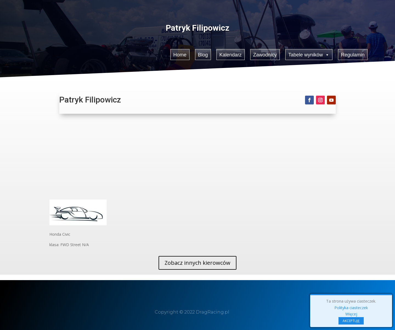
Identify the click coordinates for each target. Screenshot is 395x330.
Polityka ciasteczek (351, 307)
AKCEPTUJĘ (351, 320)
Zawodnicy (265, 54)
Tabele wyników (309, 54)
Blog (203, 54)
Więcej (351, 314)
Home (180, 54)
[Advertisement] (197, 158)
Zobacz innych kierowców (197, 262)
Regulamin (353, 54)
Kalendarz (230, 54)
